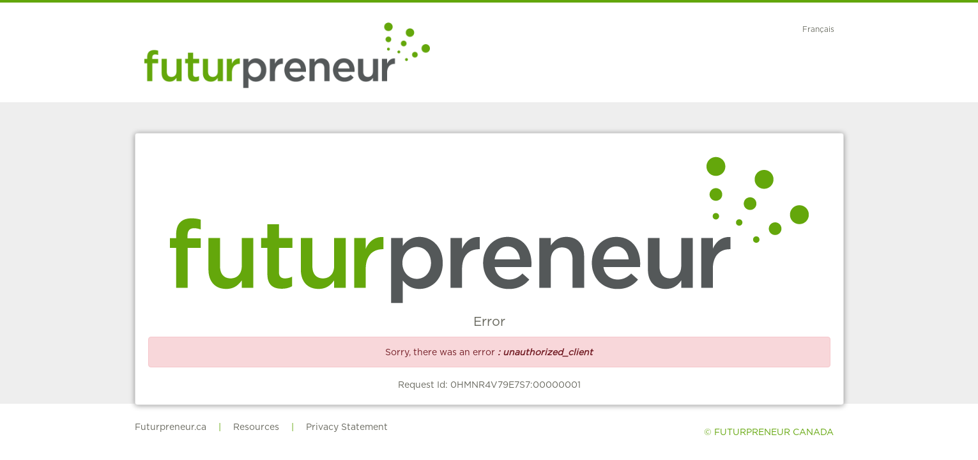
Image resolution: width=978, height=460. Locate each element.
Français (818, 29)
